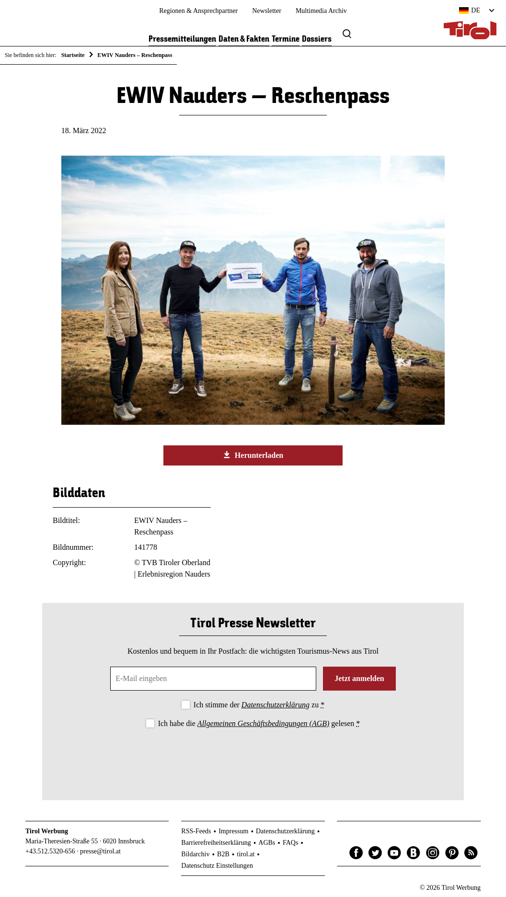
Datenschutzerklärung (276, 705)
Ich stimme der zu (259, 705)
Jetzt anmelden (359, 678)
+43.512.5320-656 (50, 851)
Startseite (73, 55)
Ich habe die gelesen (259, 723)
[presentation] (253, 756)
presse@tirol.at (100, 851)
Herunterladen (253, 455)
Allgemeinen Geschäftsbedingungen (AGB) (263, 723)
